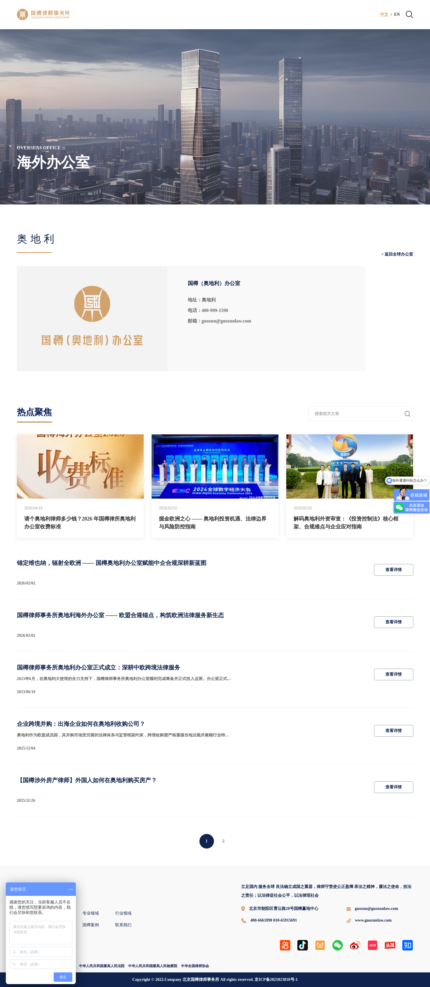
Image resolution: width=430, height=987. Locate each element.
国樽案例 (91, 925)
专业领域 (91, 913)
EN (397, 15)
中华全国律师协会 (195, 966)
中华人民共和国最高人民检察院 (152, 966)
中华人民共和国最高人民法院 (101, 966)
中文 (384, 15)
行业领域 (123, 913)
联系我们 (123, 925)
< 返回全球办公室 (397, 254)
